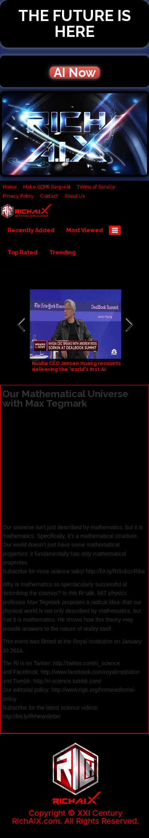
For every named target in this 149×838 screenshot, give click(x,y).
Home (10, 187)
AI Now (75, 72)
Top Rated (22, 252)
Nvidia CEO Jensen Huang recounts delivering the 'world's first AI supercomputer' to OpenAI (76, 369)
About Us (74, 196)
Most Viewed (84, 230)
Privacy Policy (18, 196)
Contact (49, 196)
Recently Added (31, 230)
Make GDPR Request (46, 187)
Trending (62, 252)
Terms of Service (96, 187)
